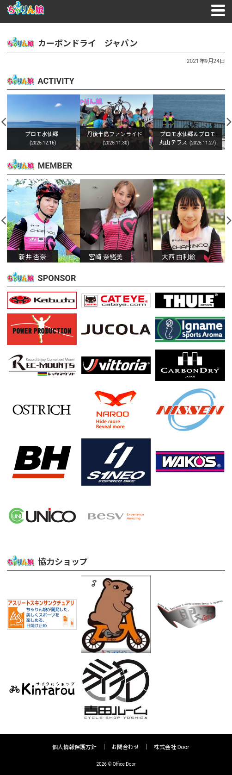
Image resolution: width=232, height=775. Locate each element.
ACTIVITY (56, 81)
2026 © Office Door (115, 764)
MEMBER (55, 165)
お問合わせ (125, 747)
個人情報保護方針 (74, 747)
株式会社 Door (171, 747)
